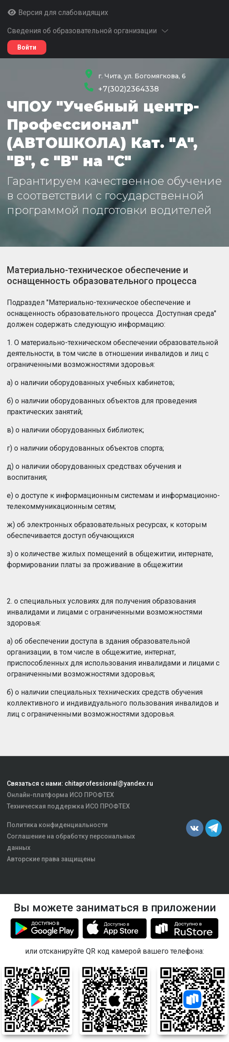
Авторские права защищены (51, 859)
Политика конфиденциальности (57, 825)
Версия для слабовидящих (57, 12)
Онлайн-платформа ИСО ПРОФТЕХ (60, 794)
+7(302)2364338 (128, 89)
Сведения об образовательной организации (88, 30)
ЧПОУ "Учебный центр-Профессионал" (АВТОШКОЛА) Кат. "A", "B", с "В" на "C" (103, 133)
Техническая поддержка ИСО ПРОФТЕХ (68, 806)
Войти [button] (26, 47)
